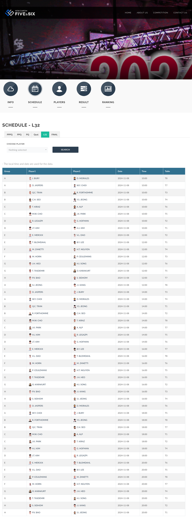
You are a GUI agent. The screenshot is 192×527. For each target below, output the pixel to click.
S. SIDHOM (80, 277)
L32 (45, 134)
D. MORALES (81, 178)
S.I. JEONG (35, 285)
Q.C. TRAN (35, 192)
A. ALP (78, 206)
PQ (27, 134)
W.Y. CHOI (80, 185)
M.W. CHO (35, 213)
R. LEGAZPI (36, 221)
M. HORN (35, 256)
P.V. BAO (34, 277)
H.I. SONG (79, 263)
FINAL (55, 134)
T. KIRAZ (34, 206)
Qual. (36, 134)
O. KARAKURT (81, 270)
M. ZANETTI (36, 249)
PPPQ (9, 134)
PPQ (19, 134)
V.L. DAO (79, 235)
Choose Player (16, 144)
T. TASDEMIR (37, 270)
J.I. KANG (79, 285)
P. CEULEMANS (82, 256)
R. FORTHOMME (83, 192)
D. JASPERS (36, 185)
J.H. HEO (35, 263)
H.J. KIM (79, 228)
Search (65, 149)
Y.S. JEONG (80, 199)
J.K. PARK (79, 213)
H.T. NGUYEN (81, 249)
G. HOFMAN (81, 221)
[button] (27, 150)
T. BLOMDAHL (37, 242)
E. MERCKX (36, 235)
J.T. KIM (34, 228)
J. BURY (34, 178)
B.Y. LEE (78, 242)
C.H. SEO (35, 199)
